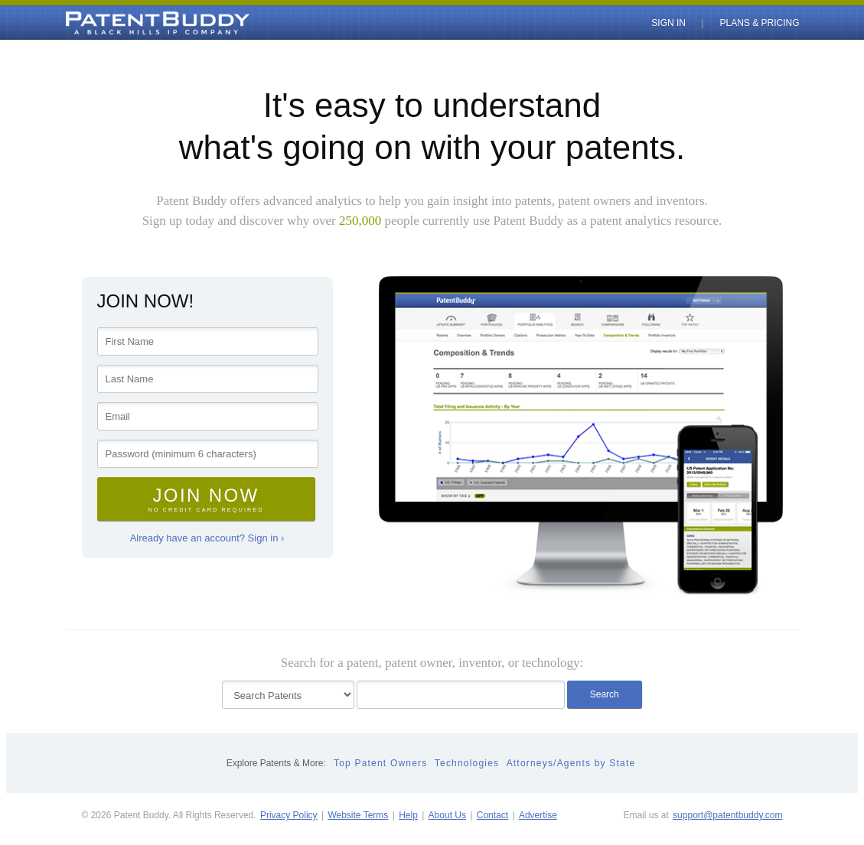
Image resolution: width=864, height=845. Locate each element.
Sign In (668, 23)
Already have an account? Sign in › (207, 538)
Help (408, 815)
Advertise (538, 815)
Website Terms (358, 815)
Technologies (467, 763)
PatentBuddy (122, 23)
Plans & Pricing (759, 23)
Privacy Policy (289, 815)
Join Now (206, 499)
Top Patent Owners (380, 763)
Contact (492, 815)
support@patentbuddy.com (727, 815)
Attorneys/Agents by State (571, 763)
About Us (447, 815)
